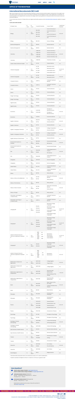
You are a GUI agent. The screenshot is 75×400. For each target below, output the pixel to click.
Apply (45, 2)
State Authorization (22, 397)
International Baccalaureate (51, 19)
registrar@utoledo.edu (33, 370)
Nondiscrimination (49, 397)
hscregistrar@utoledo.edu (37, 371)
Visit (39, 2)
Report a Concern (41, 397)
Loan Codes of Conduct (32, 397)
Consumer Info (14, 397)
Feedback (63, 398)
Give (50, 2)
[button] (54, 2)
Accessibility (56, 397)
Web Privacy (62, 397)
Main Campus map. (20, 384)
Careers (59, 398)
